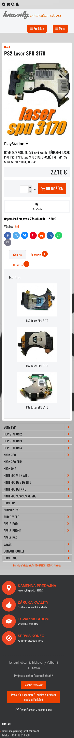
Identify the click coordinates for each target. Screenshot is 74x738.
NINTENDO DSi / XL (38, 489)
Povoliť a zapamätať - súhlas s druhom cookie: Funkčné (33, 697)
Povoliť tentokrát (33, 685)
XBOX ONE (10, 468)
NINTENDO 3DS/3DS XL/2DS (38, 496)
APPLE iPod (38, 523)
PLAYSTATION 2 (38, 434)
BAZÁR (38, 544)
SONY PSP (38, 427)
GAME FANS (38, 558)
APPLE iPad (10, 537)
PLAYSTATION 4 (38, 448)
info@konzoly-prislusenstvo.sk (24, 731)
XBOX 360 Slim (13, 461)
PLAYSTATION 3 (38, 441)
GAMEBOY (10, 503)
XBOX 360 (38, 454)
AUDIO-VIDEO (38, 516)
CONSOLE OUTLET (38, 551)
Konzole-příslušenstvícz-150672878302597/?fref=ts (37, 565)
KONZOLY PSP (12, 509)
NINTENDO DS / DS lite (38, 482)
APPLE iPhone (38, 530)
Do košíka (52, 188)
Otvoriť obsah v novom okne (34, 709)
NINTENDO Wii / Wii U (38, 475)
